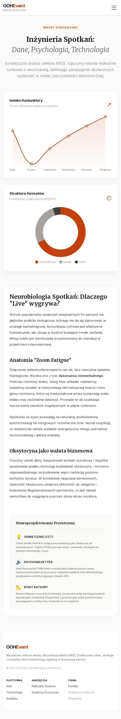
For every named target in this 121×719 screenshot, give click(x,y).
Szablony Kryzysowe (45, 692)
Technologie (14, 692)
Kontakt (73, 686)
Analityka (12, 698)
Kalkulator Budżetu (44, 686)
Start (9, 686)
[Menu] (114, 7)
